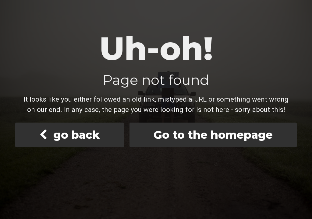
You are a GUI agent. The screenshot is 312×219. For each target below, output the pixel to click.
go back (69, 134)
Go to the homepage (213, 134)
